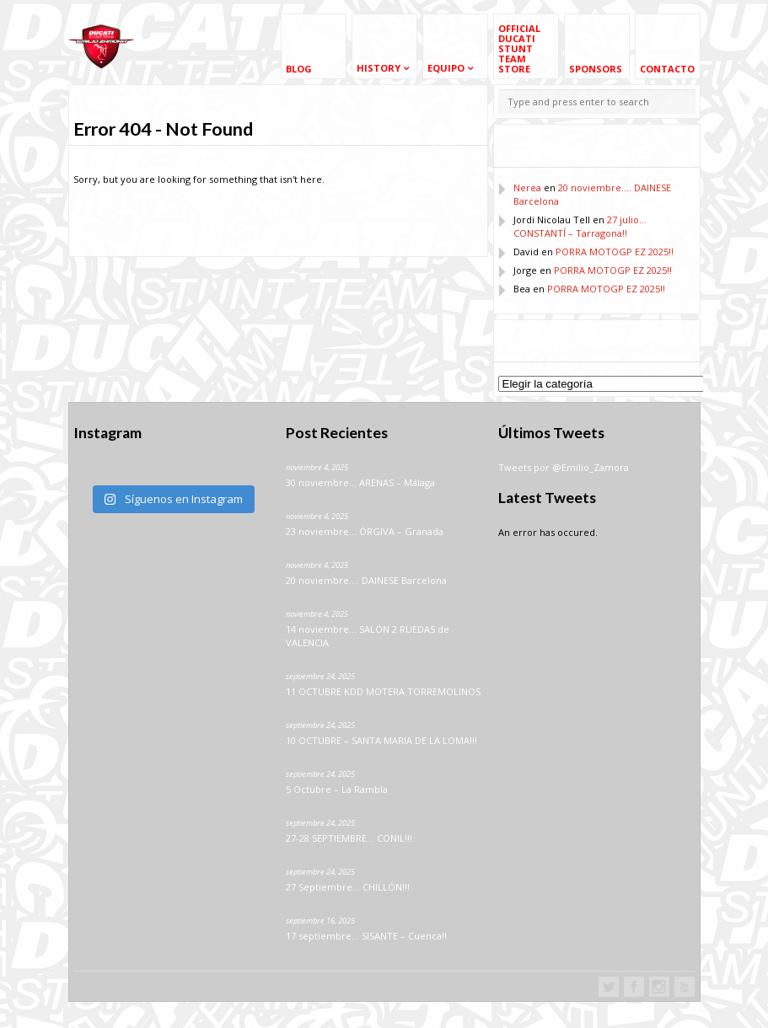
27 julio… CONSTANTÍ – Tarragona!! (580, 226)
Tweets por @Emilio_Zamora (563, 467)
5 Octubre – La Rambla (337, 789)
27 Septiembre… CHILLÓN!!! (348, 887)
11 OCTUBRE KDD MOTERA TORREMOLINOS (383, 691)
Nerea (527, 187)
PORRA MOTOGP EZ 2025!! (615, 251)
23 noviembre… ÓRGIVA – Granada (364, 531)
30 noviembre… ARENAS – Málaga (360, 482)
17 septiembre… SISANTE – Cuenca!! (366, 935)
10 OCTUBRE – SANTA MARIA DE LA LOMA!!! (381, 740)
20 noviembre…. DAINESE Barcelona (366, 580)
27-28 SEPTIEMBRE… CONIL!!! (349, 838)
